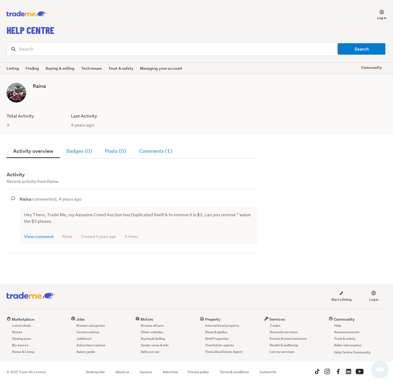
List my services (282, 351)
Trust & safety (120, 68)
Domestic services (283, 332)
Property (210, 319)
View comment (39, 236)
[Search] (196, 49)
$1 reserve (20, 345)
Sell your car (150, 351)
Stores (17, 332)
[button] (378, 14)
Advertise (170, 372)
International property (222, 325)
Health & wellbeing (284, 345)
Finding (32, 68)
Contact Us (268, 372)
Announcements (346, 332)
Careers (146, 372)
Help (337, 325)
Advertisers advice (90, 345)
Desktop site (95, 372)
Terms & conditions (234, 372)
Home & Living (23, 351)
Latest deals (21, 325)
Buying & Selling (153, 338)
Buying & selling (60, 68)
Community (342, 319)
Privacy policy (198, 372)
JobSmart (84, 338)
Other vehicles (152, 332)
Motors (144, 319)
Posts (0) (115, 151)
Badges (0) (79, 151)
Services (274, 319)
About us (122, 372)
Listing (13, 68)
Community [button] (371, 67)
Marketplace (20, 319)
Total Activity (20, 116)
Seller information (347, 345)
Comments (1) (155, 151)
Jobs (78, 319)
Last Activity (84, 116)
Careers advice (87, 332)
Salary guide (85, 351)
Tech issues (91, 68)
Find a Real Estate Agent (223, 351)
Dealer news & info (155, 345)
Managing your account (161, 68)
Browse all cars (152, 325)
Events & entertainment (288, 338)
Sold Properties (217, 338)
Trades (275, 325)
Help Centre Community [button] (352, 352)
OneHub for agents (219, 345)
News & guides (216, 332)
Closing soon (21, 338)
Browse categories (90, 325)
